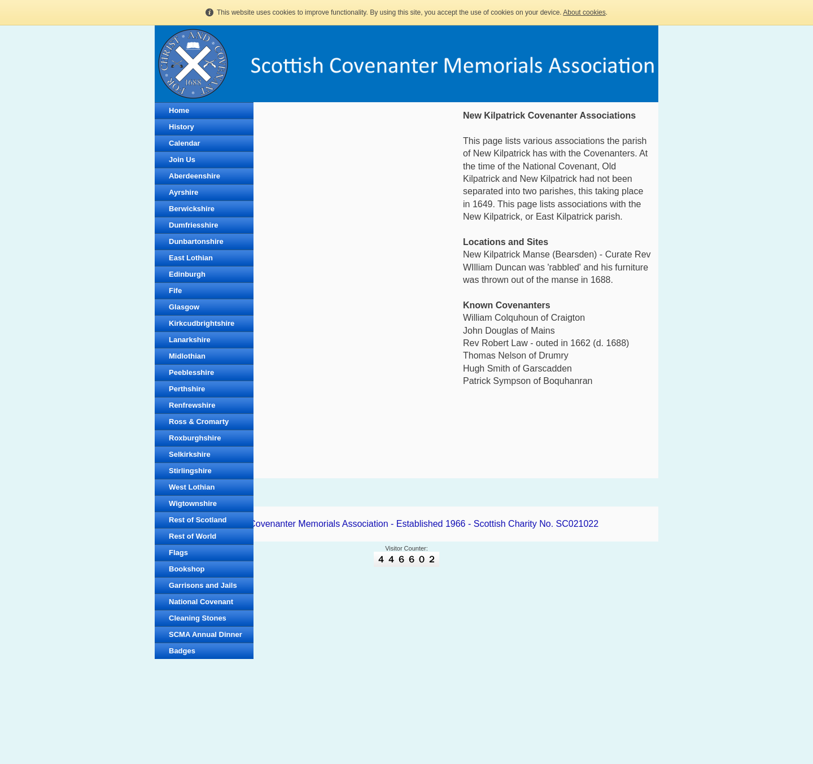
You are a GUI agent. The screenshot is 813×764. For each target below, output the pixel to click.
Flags (178, 552)
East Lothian (191, 258)
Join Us (182, 159)
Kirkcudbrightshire (201, 323)
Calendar (184, 143)
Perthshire (187, 389)
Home (179, 110)
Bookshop (187, 569)
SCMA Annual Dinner (205, 634)
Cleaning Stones (197, 618)
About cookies (584, 12)
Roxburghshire (195, 438)
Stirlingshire (190, 470)
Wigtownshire (193, 503)
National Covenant (201, 601)
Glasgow (184, 307)
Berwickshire (192, 208)
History (181, 127)
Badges (182, 651)
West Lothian (192, 487)
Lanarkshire (190, 339)
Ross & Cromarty (199, 421)
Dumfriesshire (193, 225)
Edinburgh (187, 274)
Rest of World (192, 536)
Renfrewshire (192, 405)
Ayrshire (183, 192)
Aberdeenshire (194, 176)
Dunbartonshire (196, 241)
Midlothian (187, 356)
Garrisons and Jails (203, 585)
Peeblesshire (191, 372)
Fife (175, 290)
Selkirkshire (190, 454)
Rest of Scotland (198, 520)
